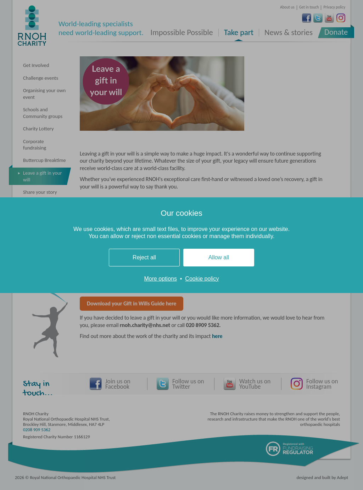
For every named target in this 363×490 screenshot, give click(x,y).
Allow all (218, 257)
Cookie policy (202, 279)
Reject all (144, 257)
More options (160, 279)
